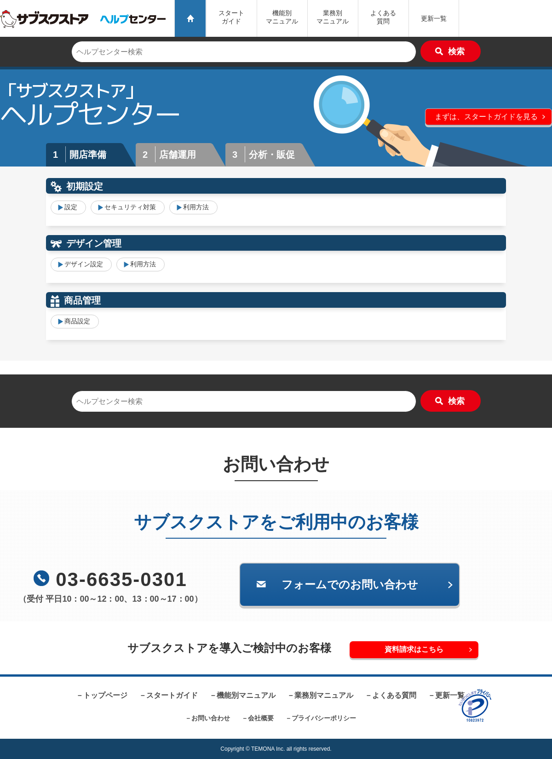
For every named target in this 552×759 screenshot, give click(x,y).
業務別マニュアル (323, 695)
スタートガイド (231, 17)
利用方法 (196, 207)
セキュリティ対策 (130, 207)
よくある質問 (383, 17)
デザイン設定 (83, 264)
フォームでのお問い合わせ (350, 584)
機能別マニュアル (246, 695)
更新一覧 (434, 18)
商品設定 (77, 321)
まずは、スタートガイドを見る (486, 116)
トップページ (105, 695)
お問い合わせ (210, 718)
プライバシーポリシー (324, 718)
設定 (70, 207)
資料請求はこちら (414, 649)
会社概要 (261, 718)
